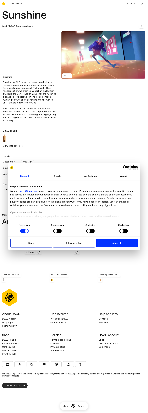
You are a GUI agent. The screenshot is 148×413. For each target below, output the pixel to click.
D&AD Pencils (9, 340)
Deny (31, 243)
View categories (13, 145)
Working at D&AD (59, 319)
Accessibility (57, 350)
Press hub (104, 322)
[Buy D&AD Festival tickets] (17, 3)
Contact (103, 319)
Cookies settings (15, 385)
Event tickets (9, 354)
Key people (7, 322)
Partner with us (58, 322)
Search (81, 406)
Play (67, 75)
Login (102, 340)
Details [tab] (57, 176)
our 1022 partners (29, 191)
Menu (65, 406)
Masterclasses (10, 350)
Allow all (116, 243)
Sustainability (9, 326)
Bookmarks (105, 347)
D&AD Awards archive (20, 26)
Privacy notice (57, 347)
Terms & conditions (60, 340)
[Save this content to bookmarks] (141, 26)
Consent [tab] (24, 176)
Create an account (108, 343)
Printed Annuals (10, 343)
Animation (27, 162)
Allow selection (74, 243)
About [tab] (123, 176)
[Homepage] (73, 406)
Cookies (54, 343)
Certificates (8, 347)
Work (4, 26)
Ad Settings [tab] (90, 176)
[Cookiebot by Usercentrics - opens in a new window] (125, 167)
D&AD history (9, 319)
